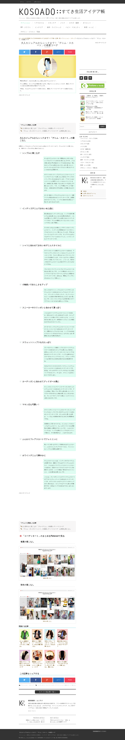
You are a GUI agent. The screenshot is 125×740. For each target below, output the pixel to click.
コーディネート (41, 685)
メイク (62, 23)
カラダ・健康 (74, 23)
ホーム (22, 2)
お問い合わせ (37, 2)
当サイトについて (87, 195)
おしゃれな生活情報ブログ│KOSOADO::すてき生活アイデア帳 (36, 38)
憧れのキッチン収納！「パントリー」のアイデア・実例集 (94, 117)
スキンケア (52, 23)
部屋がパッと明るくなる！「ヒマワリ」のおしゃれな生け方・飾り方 (35, 721)
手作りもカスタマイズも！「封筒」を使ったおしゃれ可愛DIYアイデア (60, 721)
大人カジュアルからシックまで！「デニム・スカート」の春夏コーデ (37, 732)
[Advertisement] (34, 108)
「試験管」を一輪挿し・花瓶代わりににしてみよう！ (94, 96)
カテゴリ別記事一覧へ (47, 692)
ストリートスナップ (51, 685)
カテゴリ (28, 2)
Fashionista (96, 731)
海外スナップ (68, 685)
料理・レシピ (89, 27)
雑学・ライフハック (54, 27)
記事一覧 (57, 38)
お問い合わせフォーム (88, 193)
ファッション (25, 23)
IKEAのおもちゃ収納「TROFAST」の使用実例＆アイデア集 (94, 108)
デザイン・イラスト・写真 (30, 32)
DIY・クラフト (26, 27)
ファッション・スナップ (69, 38)
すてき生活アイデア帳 (62, 13)
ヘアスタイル (39, 23)
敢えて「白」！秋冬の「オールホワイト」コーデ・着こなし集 (94, 112)
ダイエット (87, 23)
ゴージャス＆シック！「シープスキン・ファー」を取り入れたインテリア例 (94, 102)
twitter (84, 191)
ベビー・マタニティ (73, 27)
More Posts (32, 711)
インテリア (39, 27)
